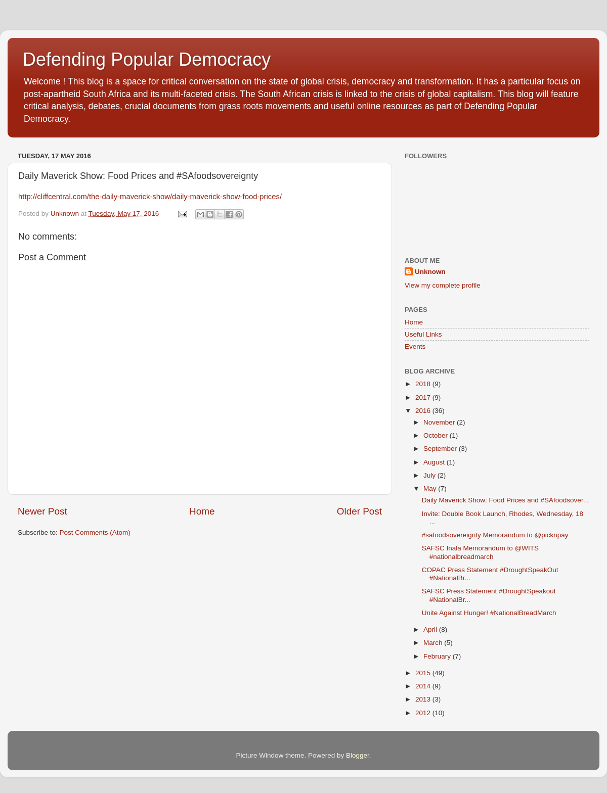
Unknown (430, 271)
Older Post (359, 511)
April (431, 629)
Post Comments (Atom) (95, 532)
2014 (423, 686)
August (435, 462)
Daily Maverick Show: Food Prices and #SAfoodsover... (505, 500)
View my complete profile (443, 285)
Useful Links (423, 334)
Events (415, 346)
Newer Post (42, 511)
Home (201, 511)
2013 (423, 699)
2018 (423, 384)
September (441, 448)
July (430, 475)
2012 (423, 713)
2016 (423, 410)
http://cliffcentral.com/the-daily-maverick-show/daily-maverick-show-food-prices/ (150, 197)
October (436, 435)
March (433, 642)
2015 (423, 673)
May (430, 488)
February (438, 656)
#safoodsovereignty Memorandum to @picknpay (495, 535)
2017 (423, 397)
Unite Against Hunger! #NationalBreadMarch (489, 613)
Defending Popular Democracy (147, 59)
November (440, 422)
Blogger (357, 755)
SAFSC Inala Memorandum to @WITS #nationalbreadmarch (480, 552)
